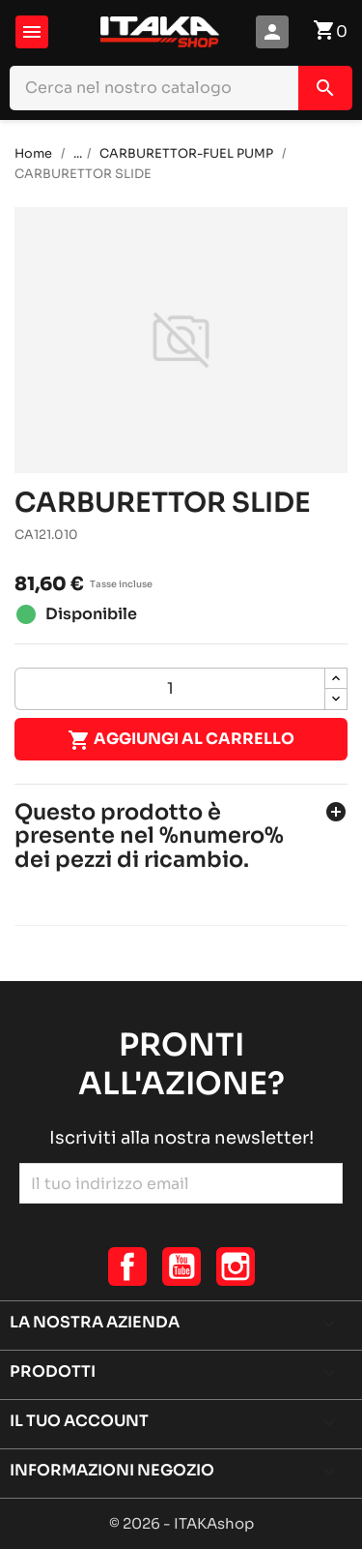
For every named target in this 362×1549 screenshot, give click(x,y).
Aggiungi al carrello (181, 740)
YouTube (181, 1266)
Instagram (235, 1266)
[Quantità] (169, 689)
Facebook (127, 1266)
